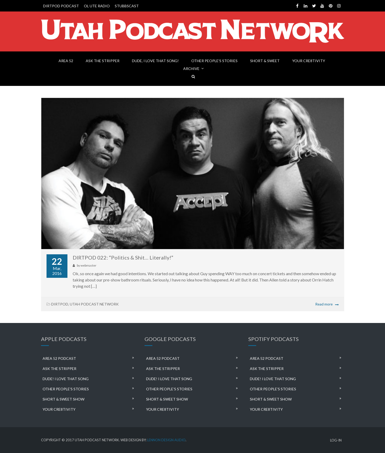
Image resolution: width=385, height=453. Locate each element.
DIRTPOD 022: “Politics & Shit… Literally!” (123, 257)
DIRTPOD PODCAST (61, 6)
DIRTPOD (59, 304)
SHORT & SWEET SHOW (63, 399)
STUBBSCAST (127, 6)
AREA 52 (66, 60)
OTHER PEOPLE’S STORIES (214, 60)
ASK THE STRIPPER (102, 60)
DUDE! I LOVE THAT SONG (66, 378)
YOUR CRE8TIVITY (308, 60)
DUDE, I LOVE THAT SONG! (155, 60)
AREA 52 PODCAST (59, 358)
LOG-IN (336, 440)
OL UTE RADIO (97, 6)
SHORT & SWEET (265, 60)
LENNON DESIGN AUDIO (166, 440)
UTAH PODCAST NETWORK (94, 304)
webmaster (88, 265)
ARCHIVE (191, 68)
